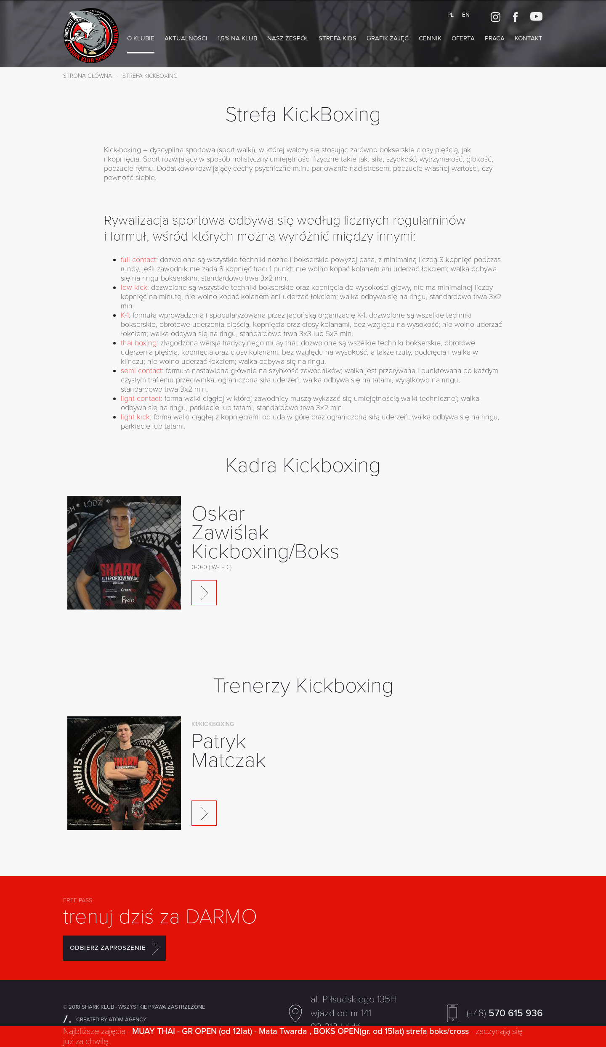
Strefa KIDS (337, 38)
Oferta (463, 38)
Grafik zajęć (388, 38)
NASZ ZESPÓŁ (287, 38)
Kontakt (528, 38)
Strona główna (87, 76)
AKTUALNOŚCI (186, 38)
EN (466, 15)
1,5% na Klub (237, 38)
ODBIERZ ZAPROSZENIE (114, 948)
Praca (495, 38)
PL (450, 15)
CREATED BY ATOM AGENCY (104, 1019)
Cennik (430, 38)
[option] (303, 562)
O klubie (140, 38)
